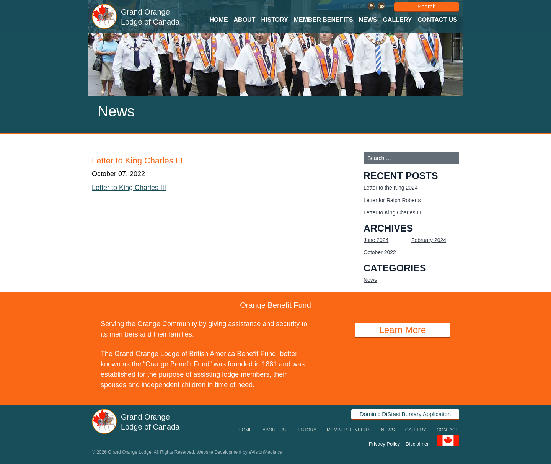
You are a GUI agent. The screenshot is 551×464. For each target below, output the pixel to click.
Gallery (397, 19)
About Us (274, 430)
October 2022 (380, 252)
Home (219, 19)
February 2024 (428, 240)
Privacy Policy (384, 443)
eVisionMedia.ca (265, 452)
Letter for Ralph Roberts (392, 200)
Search (426, 6)
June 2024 (376, 240)
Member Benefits (323, 19)
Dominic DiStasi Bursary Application (405, 414)
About (245, 19)
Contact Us (437, 19)
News (368, 19)
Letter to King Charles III (129, 187)
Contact (447, 430)
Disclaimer (417, 443)
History (274, 19)
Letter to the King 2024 (391, 188)
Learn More (402, 330)
